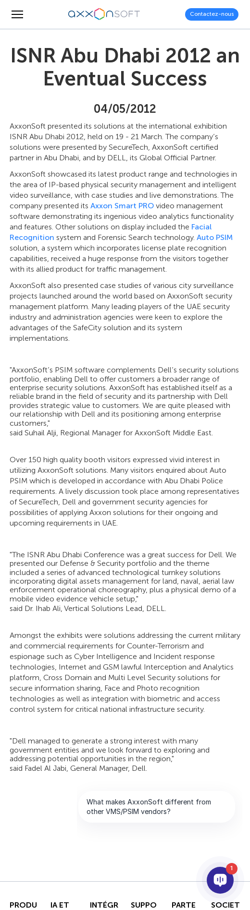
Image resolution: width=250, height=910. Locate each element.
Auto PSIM (215, 237)
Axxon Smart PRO (122, 205)
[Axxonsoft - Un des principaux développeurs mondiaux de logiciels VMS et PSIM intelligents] (104, 14)
